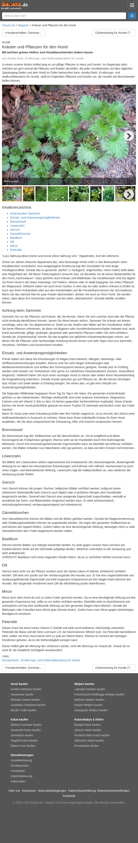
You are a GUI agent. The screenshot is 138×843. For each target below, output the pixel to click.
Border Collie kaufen (23, 710)
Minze (14, 245)
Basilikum (16, 237)
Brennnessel (18, 221)
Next (129, 136)
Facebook (69, 796)
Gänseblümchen (20, 233)
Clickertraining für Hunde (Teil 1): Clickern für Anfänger (115, 32)
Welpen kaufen (84, 684)
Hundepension (20, 765)
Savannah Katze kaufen (26, 730)
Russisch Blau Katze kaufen (92, 735)
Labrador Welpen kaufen (89, 689)
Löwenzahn (17, 225)
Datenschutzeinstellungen (113, 790)
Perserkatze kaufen (86, 745)
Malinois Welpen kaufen (89, 699)
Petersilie (16, 249)
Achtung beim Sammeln (25, 213)
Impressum (29, 790)
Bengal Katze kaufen (87, 724)
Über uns (14, 790)
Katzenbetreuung (21, 776)
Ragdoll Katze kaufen (24, 740)
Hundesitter (18, 770)
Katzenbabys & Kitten (89, 719)
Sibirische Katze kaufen (89, 740)
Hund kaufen (19, 684)
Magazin (23, 25)
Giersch (15, 229)
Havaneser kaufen (22, 694)
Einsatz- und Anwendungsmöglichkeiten (35, 217)
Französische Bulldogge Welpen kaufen (99, 694)
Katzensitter (18, 781)
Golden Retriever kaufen (26, 689)
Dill (12, 241)
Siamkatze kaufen (22, 735)
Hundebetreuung (21, 760)
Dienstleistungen (22, 755)
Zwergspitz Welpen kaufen (91, 710)
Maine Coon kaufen (23, 745)
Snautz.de (8, 25)
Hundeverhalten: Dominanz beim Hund (26, 32)
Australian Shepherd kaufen (28, 705)
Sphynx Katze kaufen (87, 730)
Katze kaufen (19, 719)
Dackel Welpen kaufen (88, 705)
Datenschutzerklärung (82, 790)
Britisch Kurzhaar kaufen (26, 724)
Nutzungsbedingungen (52, 790)
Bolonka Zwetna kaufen (25, 699)
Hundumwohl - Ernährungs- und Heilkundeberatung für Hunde (41, 660)
